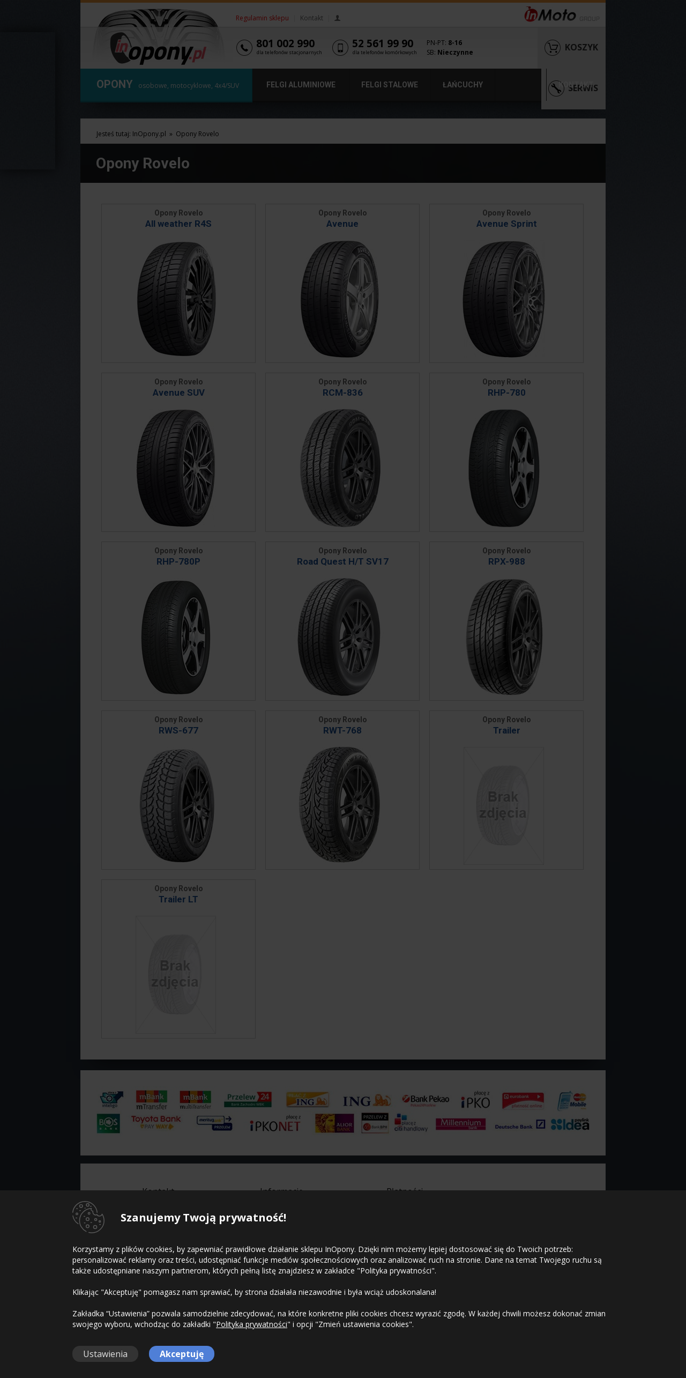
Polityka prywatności (251, 1324)
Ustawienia (105, 1354)
